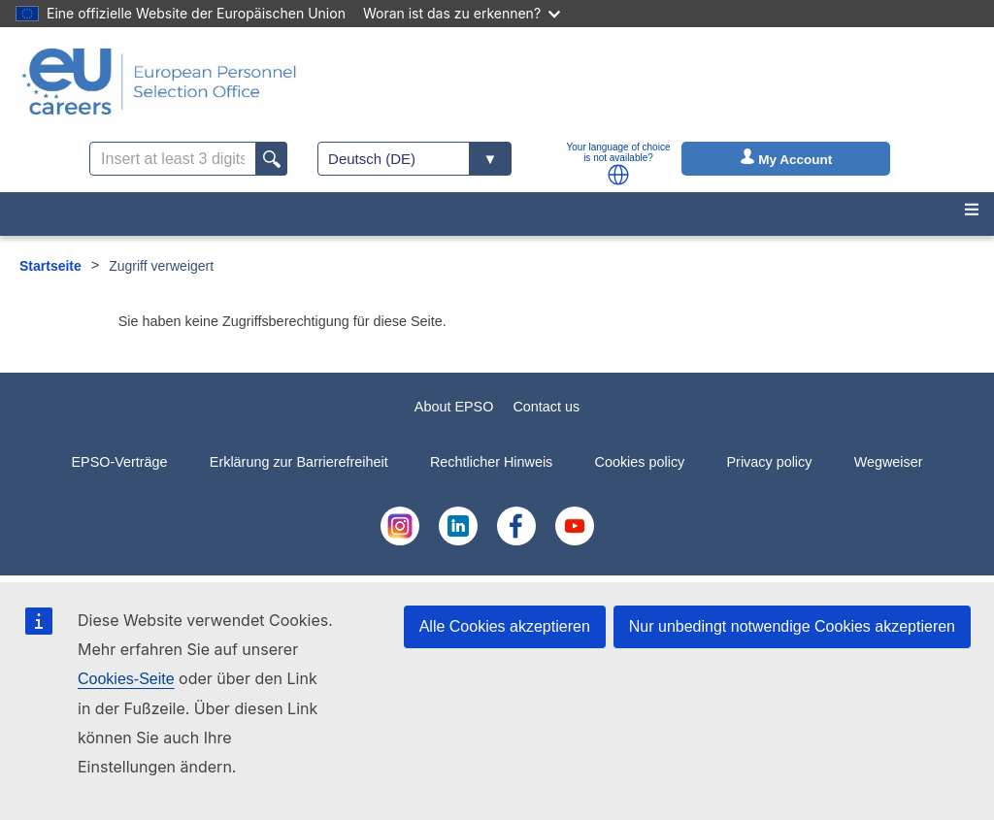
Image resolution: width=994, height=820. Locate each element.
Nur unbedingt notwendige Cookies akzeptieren (792, 626)
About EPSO (454, 406)
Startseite (50, 266)
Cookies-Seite (126, 679)
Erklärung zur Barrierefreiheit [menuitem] (299, 462)
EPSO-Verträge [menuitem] (119, 462)
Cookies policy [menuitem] (640, 462)
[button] (618, 174)
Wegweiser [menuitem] (888, 462)
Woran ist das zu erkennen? (461, 13)
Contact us (546, 406)
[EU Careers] (159, 81)
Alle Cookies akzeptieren (504, 626)
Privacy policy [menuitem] (769, 462)
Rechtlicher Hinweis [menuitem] (491, 462)
